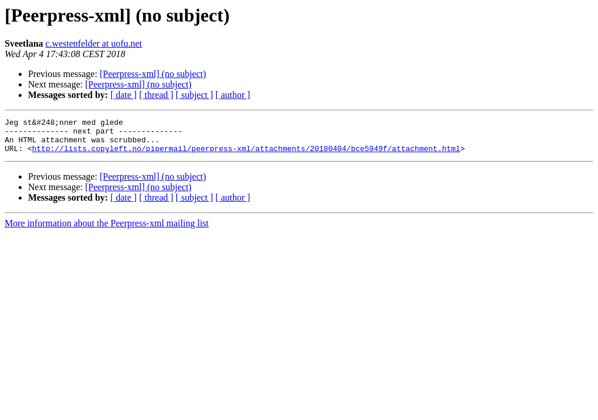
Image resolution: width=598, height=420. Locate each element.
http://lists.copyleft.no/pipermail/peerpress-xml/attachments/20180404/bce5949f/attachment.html (246, 155)
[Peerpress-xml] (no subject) (153, 74)
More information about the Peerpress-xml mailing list (106, 230)
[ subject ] (194, 95)
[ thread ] (156, 95)
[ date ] (123, 95)
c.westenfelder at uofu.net (94, 43)
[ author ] (233, 95)
